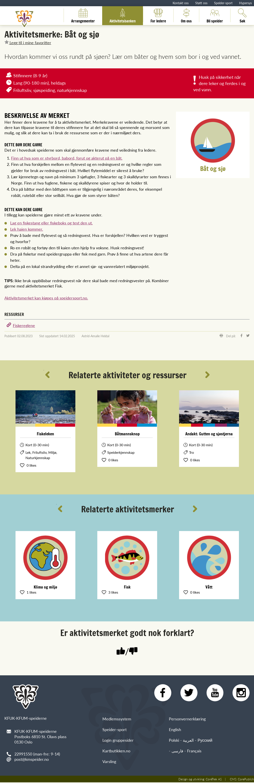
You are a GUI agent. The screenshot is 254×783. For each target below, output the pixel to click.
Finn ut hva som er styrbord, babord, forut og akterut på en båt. (66, 158)
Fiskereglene (24, 325)
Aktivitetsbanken (122, 15)
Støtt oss (201, 3)
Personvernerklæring (187, 719)
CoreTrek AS (214, 779)
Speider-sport (223, 3)
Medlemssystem (116, 719)
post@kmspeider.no (31, 759)
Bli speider (215, 15)
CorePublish (246, 779)
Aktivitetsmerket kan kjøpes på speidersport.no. (46, 298)
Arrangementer (83, 15)
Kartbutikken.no (116, 751)
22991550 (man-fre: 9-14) (37, 754)
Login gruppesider (118, 740)
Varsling (109, 762)
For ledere (158, 15)
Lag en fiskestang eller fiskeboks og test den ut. (51, 223)
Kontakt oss (181, 3)
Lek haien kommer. (26, 229)
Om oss (186, 15)
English (175, 730)
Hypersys (245, 3)
